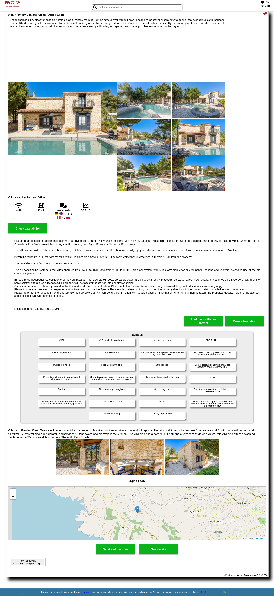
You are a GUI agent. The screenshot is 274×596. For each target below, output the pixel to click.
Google (86, 592)
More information (244, 321)
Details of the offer (115, 549)
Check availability (27, 228)
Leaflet (245, 539)
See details (158, 549)
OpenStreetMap (258, 539)
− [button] (13, 496)
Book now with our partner (203, 321)
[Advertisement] (137, 55)
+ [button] (13, 491)
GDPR (202, 592)
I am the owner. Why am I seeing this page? (27, 562)
